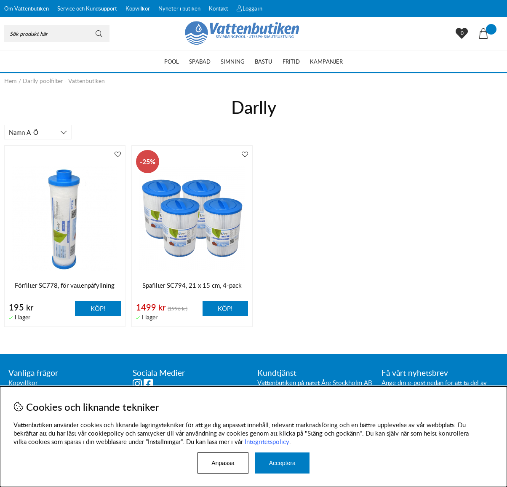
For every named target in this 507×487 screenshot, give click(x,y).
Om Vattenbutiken (26, 8)
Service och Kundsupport (87, 8)
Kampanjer (326, 61)
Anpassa (222, 463)
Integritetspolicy (267, 441)
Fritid (291, 61)
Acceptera (282, 463)
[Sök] (56, 33)
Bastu (263, 61)
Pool (171, 61)
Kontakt (218, 8)
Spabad (200, 61)
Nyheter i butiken (179, 8)
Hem (10, 81)
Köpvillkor (137, 8)
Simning (233, 61)
